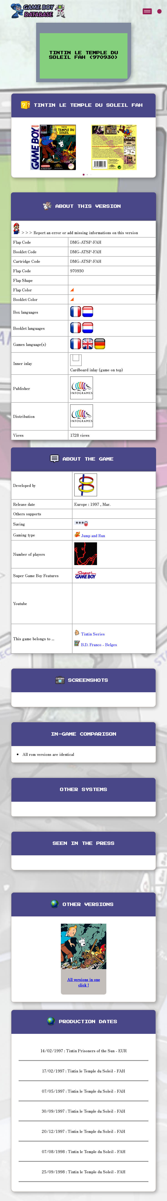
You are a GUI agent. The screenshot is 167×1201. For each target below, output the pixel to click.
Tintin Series (89, 634)
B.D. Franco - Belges (95, 644)
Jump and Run (92, 535)
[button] (84, 175)
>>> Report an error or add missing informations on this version (79, 232)
